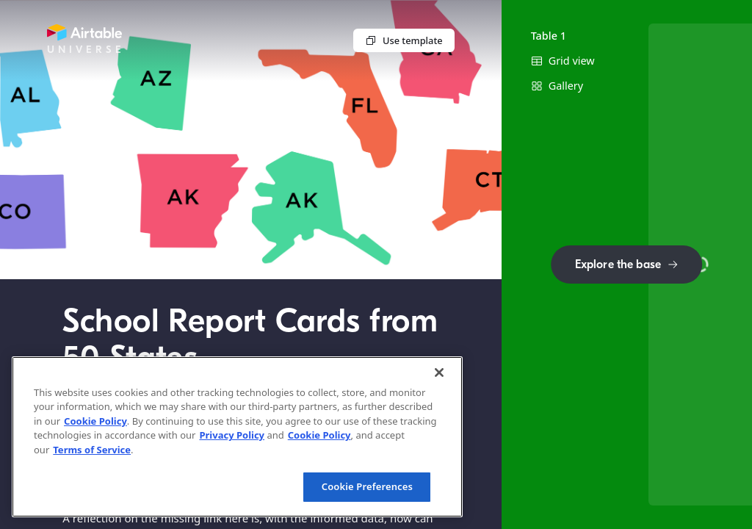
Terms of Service (92, 449)
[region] (237, 436)
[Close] (439, 372)
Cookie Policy (95, 421)
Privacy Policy (231, 435)
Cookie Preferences (367, 486)
